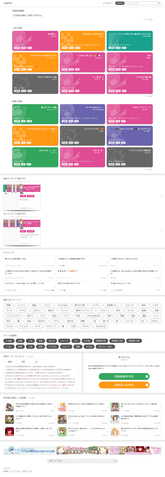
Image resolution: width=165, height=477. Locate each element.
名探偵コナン (112, 305)
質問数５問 (101, 341)
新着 (20, 341)
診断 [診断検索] (9, 341)
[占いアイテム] (14, 231)
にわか (156, 305)
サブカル (52, 347)
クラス (42, 316)
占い (76, 341)
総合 (10, 362)
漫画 (122, 316)
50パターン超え (105, 347)
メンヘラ (21, 305)
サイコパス (24, 326)
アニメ (156, 316)
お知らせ (25, 471)
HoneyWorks (94, 316)
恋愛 (157, 310)
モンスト (130, 310)
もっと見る (149, 96)
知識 (8, 305)
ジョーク (64, 341)
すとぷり (9, 326)
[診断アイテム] (35, 41)
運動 (144, 316)
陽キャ (110, 316)
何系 (8, 321)
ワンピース (104, 310)
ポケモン (86, 326)
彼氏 (55, 316)
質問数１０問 (117, 341)
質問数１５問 (134, 341)
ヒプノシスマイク (13, 316)
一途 (94, 321)
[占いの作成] (124, 385)
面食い (145, 310)
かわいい (37, 310)
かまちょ (155, 321)
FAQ (30, 471)
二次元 (73, 326)
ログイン (120, 3)
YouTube (63, 305)
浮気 (78, 316)
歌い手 (106, 321)
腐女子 (51, 310)
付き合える (101, 326)
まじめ (51, 341)
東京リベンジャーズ (84, 310)
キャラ (37, 326)
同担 (144, 305)
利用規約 (6, 471)
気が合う (42, 321)
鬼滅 (34, 305)
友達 (29, 321)
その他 (87, 341)
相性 (133, 316)
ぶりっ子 (129, 321)
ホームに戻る (148, 19)
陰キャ (30, 316)
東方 (118, 310)
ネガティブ (51, 326)
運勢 (78, 347)
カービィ (65, 310)
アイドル (22, 310)
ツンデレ (95, 305)
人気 (30, 341)
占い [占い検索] (9, 347)
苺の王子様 (80, 305)
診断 (23, 362)
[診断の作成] (124, 376)
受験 (83, 321)
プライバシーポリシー (16, 471)
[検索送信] (159, 3)
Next (161, 196)
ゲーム (9, 310)
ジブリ (66, 316)
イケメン (47, 305)
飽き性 (70, 321)
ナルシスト (129, 305)
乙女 (142, 321)
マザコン (56, 321)
